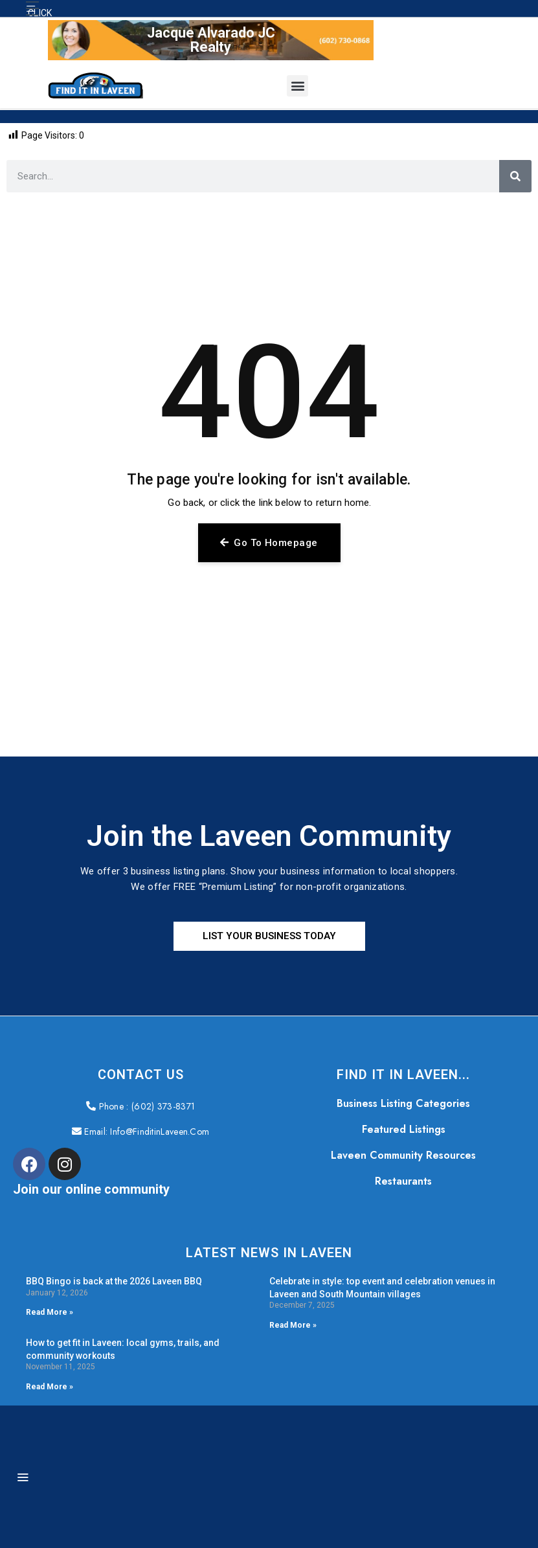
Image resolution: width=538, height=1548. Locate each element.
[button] (32, 8)
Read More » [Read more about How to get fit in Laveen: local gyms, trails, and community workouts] (49, 1387)
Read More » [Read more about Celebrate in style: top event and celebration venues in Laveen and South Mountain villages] (293, 1325)
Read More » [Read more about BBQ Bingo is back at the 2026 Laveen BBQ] (49, 1312)
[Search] (515, 176)
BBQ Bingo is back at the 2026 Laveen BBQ (114, 1282)
